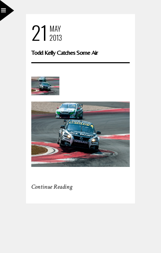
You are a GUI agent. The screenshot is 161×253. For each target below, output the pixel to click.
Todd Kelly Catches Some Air (64, 52)
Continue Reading (51, 187)
